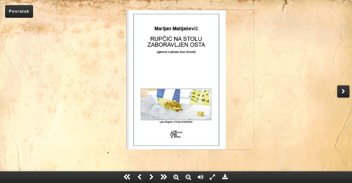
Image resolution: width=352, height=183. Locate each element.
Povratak (19, 11)
